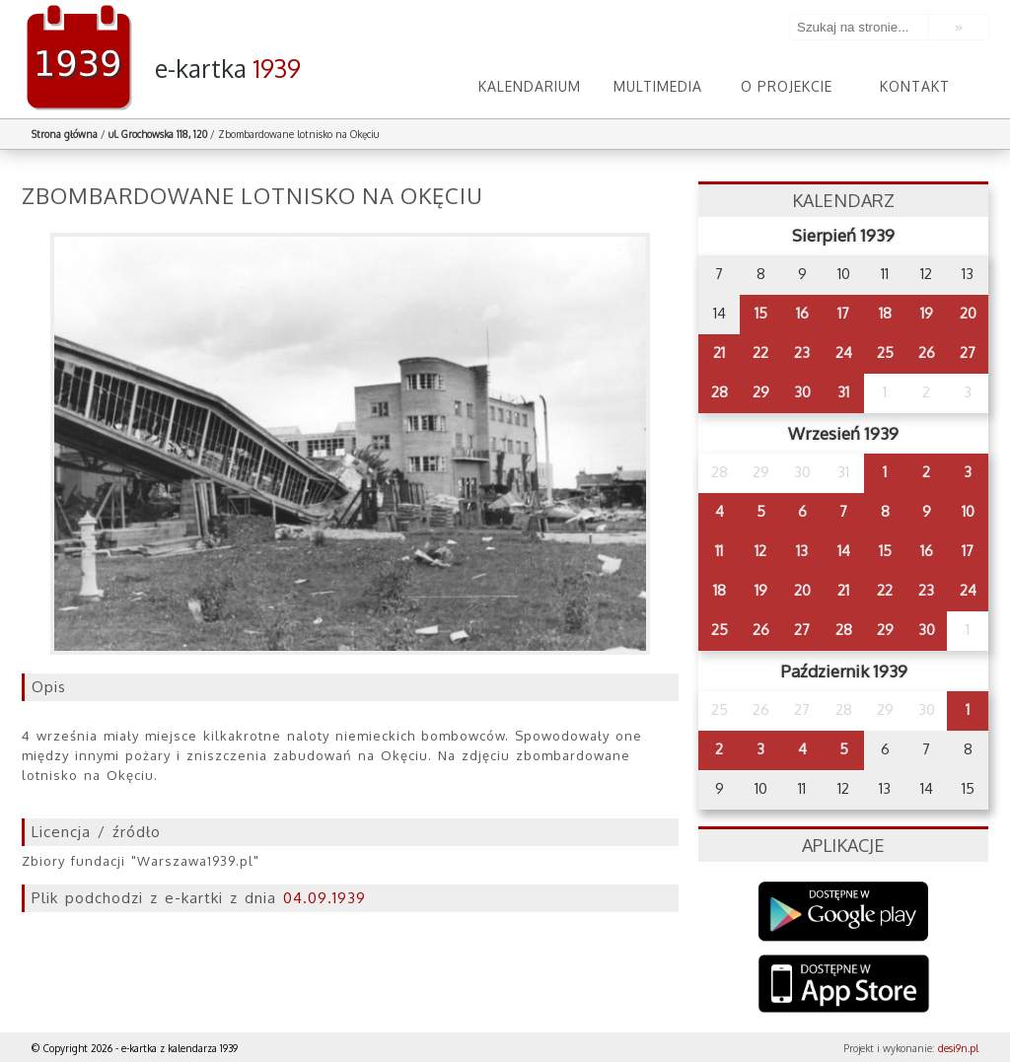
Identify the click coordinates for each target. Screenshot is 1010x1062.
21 (719, 352)
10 (968, 511)
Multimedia (657, 86)
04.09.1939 (324, 897)
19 (926, 313)
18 (885, 313)
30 (802, 392)
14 (843, 550)
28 (719, 392)
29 (761, 392)
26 (926, 352)
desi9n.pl (958, 1048)
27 (967, 352)
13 (802, 550)
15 (761, 313)
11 (719, 550)
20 (968, 313)
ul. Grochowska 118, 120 (157, 134)
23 (802, 352)
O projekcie (786, 86)
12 (760, 550)
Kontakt (915, 86)
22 (760, 352)
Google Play (844, 912)
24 (843, 352)
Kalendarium (529, 86)
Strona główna (65, 134)
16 (802, 313)
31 (843, 392)
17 (843, 313)
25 (885, 352)
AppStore (844, 986)
